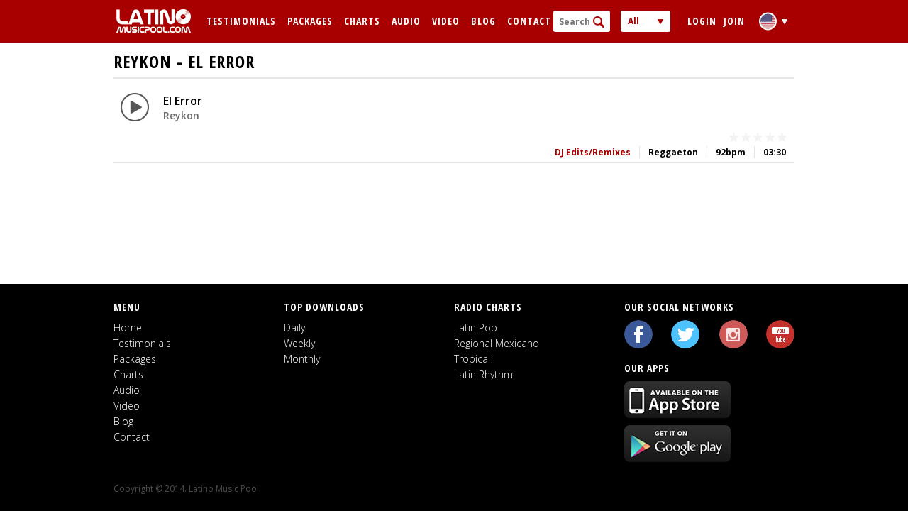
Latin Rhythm (483, 374)
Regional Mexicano (496, 343)
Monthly (302, 359)
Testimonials (241, 21)
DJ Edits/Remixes (593, 152)
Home (128, 327)
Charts (362, 21)
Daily (294, 327)
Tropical (472, 359)
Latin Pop (475, 327)
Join (734, 21)
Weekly (299, 343)
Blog (483, 21)
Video (446, 21)
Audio (406, 21)
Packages (310, 21)
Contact (529, 21)
